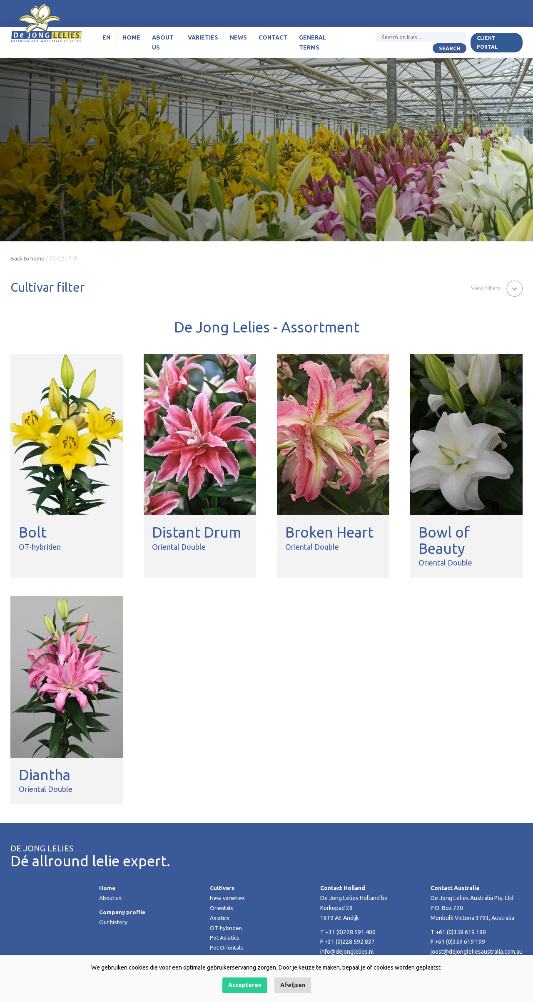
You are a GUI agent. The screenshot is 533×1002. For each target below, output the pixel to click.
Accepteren (245, 985)
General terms (310, 44)
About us (162, 44)
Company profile (122, 912)
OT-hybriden (226, 928)
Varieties (201, 39)
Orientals (222, 908)
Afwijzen (292, 985)
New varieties (227, 898)
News (236, 39)
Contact (271, 39)
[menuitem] (106, 40)
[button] (496, 288)
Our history (113, 922)
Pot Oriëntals (227, 947)
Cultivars (222, 888)
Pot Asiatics (225, 937)
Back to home (27, 258)
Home (130, 39)
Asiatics (220, 918)
